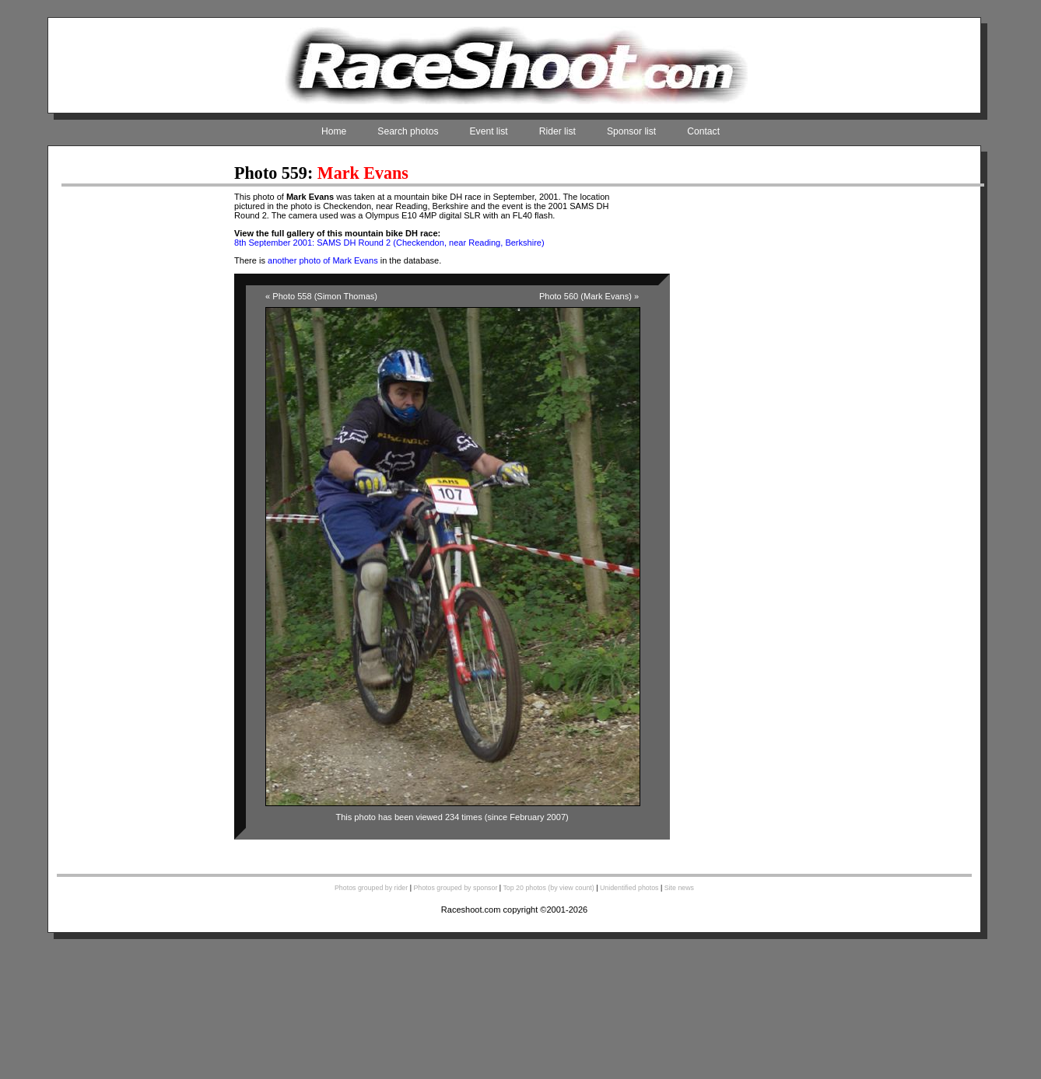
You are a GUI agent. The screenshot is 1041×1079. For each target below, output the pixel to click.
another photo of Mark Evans (323, 260)
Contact (703, 131)
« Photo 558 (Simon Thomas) (321, 296)
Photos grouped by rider (371, 888)
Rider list (557, 131)
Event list (489, 131)
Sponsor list (631, 131)
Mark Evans (362, 173)
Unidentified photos (629, 888)
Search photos (407, 131)
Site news (679, 888)
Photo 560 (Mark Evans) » (589, 296)
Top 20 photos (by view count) (548, 888)
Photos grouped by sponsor (455, 888)
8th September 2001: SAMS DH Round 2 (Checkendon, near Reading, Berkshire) (389, 242)
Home (333, 131)
